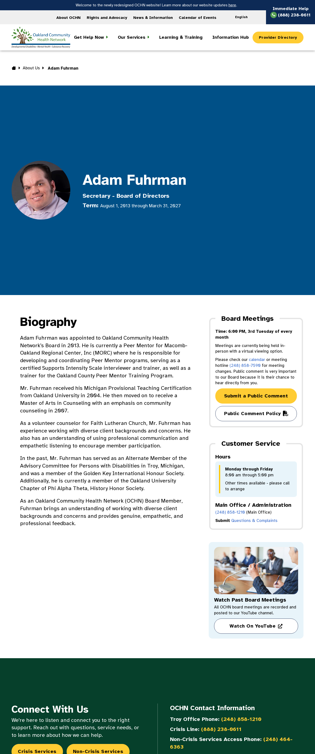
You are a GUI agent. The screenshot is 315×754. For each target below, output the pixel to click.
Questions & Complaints (254, 520)
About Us (31, 68)
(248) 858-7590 (245, 365)
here (232, 5)
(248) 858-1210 (230, 512)
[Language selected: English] (243, 17)
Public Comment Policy (252, 413)
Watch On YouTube (253, 626)
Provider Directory (278, 37)
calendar (257, 359)
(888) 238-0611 (221, 729)
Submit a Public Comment (256, 396)
